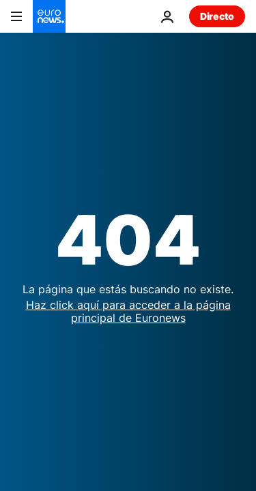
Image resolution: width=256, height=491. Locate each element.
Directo (217, 16)
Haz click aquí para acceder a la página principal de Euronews (128, 311)
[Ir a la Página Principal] (49, 16)
